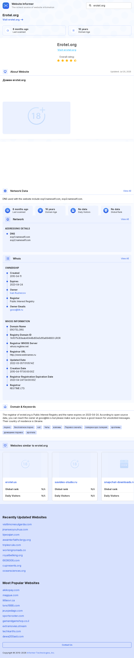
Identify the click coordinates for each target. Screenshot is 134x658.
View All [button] (127, 191)
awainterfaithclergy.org (17, 539)
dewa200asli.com (13, 636)
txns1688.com (11, 605)
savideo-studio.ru (66, 482)
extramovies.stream (14, 626)
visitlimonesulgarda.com (17, 524)
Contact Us (67, 645)
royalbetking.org (13, 555)
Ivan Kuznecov (18, 293)
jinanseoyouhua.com (15, 529)
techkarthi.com (12, 631)
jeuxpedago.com (13, 610)
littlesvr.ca (9, 600)
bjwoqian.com (11, 534)
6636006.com (11, 560)
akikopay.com (11, 590)
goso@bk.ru (16, 309)
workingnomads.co (14, 550)
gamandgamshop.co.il (16, 621)
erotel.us (11, 482)
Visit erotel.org (13, 19)
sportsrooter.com (13, 615)
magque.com (10, 595)
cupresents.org (12, 565)
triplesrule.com (12, 545)
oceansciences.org (14, 570)
